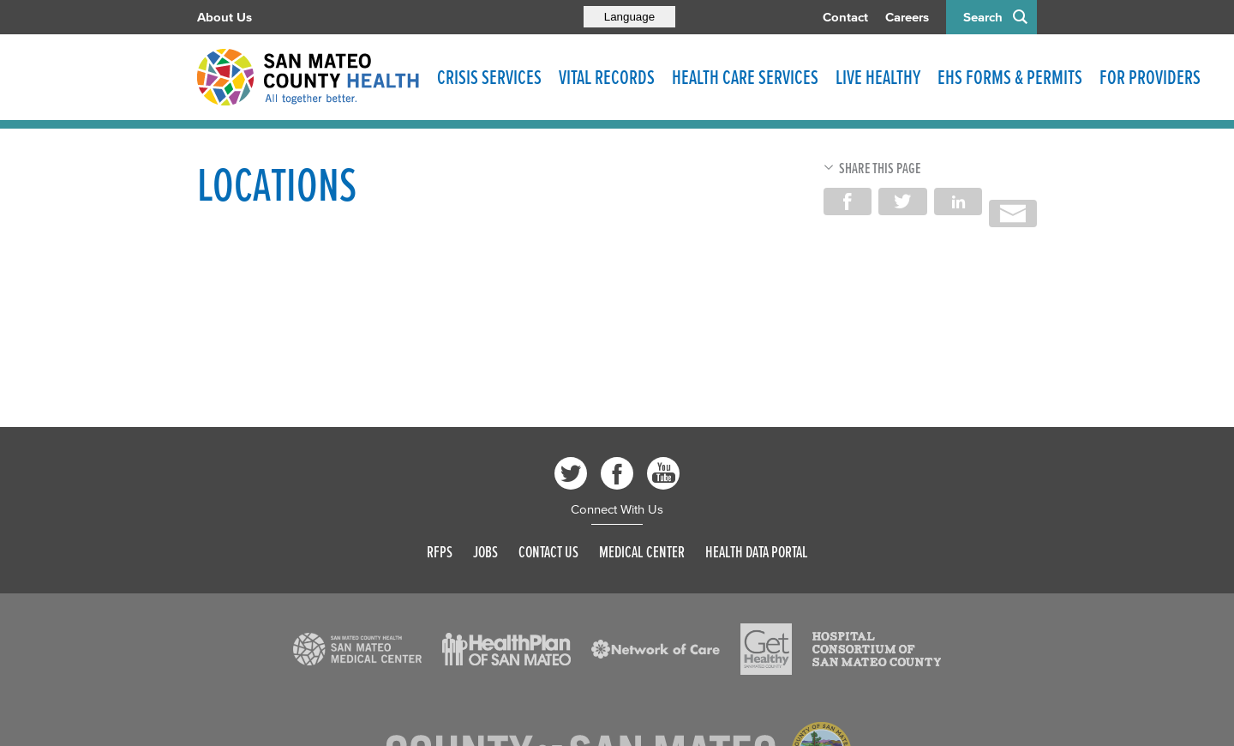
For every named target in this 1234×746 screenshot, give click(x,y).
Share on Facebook (848, 201)
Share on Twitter (902, 201)
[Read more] (357, 649)
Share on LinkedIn (958, 201)
